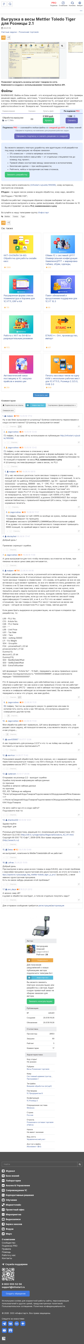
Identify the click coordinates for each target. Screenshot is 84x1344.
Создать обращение (16, 1293)
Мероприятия (13, 1214)
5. (5, 471)
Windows (30, 1108)
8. (3, 570)
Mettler (7, 216)
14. (4, 820)
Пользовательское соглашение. (17, 1306)
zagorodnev (13, 432)
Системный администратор (39, 1076)
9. (4, 702)
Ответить (13, 426)
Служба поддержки (16, 1264)
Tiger (23, 216)
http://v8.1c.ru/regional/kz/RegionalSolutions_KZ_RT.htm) (47, 835)
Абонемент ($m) (34, 1146)
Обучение (11, 1200)
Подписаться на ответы (13, 405)
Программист (33, 1079)
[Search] (42, 1164)
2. (4, 432)
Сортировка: (62, 405)
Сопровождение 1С (16, 1190)
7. (3, 555)
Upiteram (12, 774)
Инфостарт (43, 212)
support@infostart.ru (13, 1287)
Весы (29, 1069)
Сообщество (8, 1242)
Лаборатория (13, 1180)
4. (3, 536)
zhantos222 (13, 820)
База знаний (12, 1176)
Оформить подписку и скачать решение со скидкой (42, 136)
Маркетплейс (13, 1205)
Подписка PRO (9, 1246)
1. (3, 416)
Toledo (15, 216)
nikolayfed (11, 536)
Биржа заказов (14, 1224)
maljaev (9, 416)
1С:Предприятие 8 (35, 1093)
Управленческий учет (36, 1139)
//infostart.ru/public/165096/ (43, 185)
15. (4, 849)
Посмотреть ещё (41, 395)
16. (4, 862)
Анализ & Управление (18, 1185)
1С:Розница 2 (32, 1100)
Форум (9, 1229)
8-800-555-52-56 (12, 1284)
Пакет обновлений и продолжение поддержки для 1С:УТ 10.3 (61, 298)
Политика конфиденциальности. (49, 1306)
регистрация (44, 905)
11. (4, 739)
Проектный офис (15, 1209)
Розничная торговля (40, 1069)
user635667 (12, 739)
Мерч (9, 1234)
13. (4, 774)
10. (4, 721)
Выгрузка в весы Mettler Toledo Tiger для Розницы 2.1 (38, 21)
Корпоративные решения (20, 1195)
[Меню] (4, 4)
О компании (8, 1239)
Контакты (7, 1258)
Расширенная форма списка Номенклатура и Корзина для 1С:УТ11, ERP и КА (19, 298)
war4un (11, 755)
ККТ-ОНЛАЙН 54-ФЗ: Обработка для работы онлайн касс (20, 258)
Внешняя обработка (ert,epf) (39, 1086)
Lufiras (11, 862)
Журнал (10, 1171)
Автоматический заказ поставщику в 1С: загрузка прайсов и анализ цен (17, 378)
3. (4, 447)
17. (4, 889)
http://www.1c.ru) (11, 840)
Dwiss (10, 849)
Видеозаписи (13, 1219)
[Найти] (79, 1164)
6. (7, 512)
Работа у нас (9, 1255)
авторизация (58, 905)
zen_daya (11, 889)
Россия (30, 1115)
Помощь (6, 1252)
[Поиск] (10, 4)
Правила (6, 1249)
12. (4, 755)
